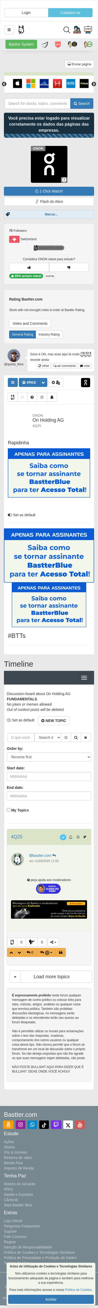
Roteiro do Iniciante (20, 1184)
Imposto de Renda (19, 1168)
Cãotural (11, 1200)
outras (50, 276)
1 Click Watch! (49, 191)
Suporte (10, 1231)
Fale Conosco (15, 1237)
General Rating (22, 334)
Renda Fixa (13, 1163)
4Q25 (16, 836)
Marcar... (51, 214)
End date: (15, 787)
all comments (64, 366)
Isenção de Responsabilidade (28, 1247)
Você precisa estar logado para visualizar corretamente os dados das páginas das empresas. (49, 124)
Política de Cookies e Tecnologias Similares (39, 1252)
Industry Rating (49, 334)
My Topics (20, 810)
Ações (9, 1142)
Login (26, 13)
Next (93, 84)
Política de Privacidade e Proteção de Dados (40, 1258)
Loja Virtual (13, 1221)
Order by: (15, 748)
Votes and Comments (30, 323)
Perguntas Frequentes (22, 1226)
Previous (4, 84)
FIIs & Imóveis (15, 1152)
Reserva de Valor (18, 1157)
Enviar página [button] (79, 64)
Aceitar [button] (51, 1299)
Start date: (16, 768)
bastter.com (43, 855)
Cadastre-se (70, 13)
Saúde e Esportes (18, 1194)
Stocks (9, 1147)
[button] (9, 29)
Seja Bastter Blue (18, 1205)
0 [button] (21, 942)
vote (85, 366)
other (43, 366)
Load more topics (51, 976)
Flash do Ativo (49, 201)
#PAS (8, 1189)
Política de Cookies (78, 1290)
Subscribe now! (48, 247)
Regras (10, 1242)
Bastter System (21, 44)
